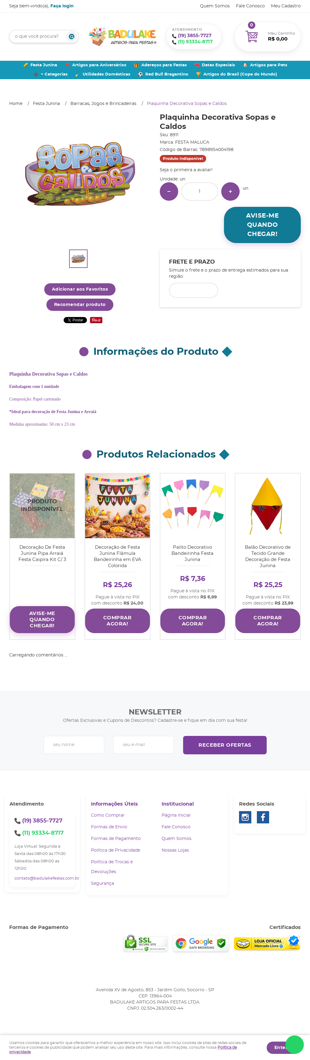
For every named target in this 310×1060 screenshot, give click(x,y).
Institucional (178, 801)
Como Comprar (108, 813)
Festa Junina (43, 65)
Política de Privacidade (115, 848)
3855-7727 (194, 35)
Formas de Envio (109, 825)
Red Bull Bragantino (166, 74)
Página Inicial (176, 813)
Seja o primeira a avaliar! (186, 170)
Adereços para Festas (164, 65)
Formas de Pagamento (116, 836)
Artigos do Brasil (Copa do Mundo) (240, 74)
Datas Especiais (218, 65)
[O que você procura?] (71, 36)
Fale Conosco (250, 6)
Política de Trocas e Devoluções (112, 865)
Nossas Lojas (175, 848)
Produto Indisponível (42, 506)
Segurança (102, 881)
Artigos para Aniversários (99, 65)
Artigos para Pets (268, 65)
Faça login (62, 6)
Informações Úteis (114, 801)
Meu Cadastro (286, 6)
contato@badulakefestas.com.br (46, 876)
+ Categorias (54, 74)
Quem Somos (215, 6)
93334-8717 (195, 42)
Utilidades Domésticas (106, 74)
